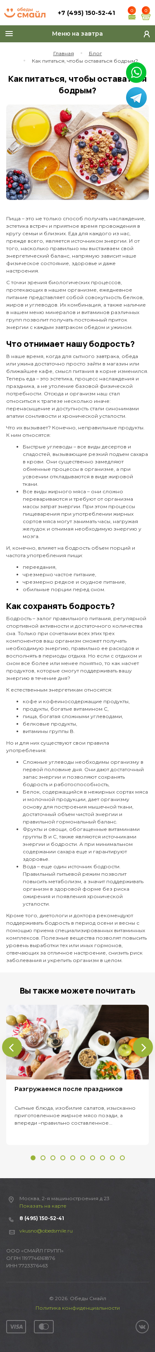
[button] (33, 1157)
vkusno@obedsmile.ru (46, 1231)
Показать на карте (43, 1206)
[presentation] (12, 1047)
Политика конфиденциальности (78, 1308)
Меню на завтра (77, 33)
